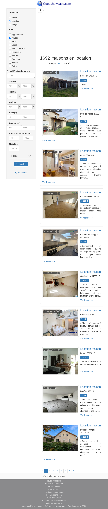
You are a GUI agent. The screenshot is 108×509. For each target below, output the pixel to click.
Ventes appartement (54, 484)
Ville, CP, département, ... (18, 71)
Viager (13, 24)
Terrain (13, 41)
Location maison (90, 71)
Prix (59, 63)
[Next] (77, 471)
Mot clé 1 (13, 144)
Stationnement (17, 48)
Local (13, 45)
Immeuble (15, 52)
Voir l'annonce (86, 88)
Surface (12, 81)
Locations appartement (54, 492)
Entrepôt (14, 55)
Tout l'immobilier (54, 481)
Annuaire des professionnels (54, 500)
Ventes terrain (54, 489)
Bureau (13, 62)
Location (14, 21)
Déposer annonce (54, 503)
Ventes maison (54, 486)
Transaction (14, 12)
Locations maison (54, 495)
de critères (21, 173)
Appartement (16, 34)
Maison (13, 38)
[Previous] (42, 471)
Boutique (14, 59)
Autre (13, 66)
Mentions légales (29, 506)
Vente (13, 17)
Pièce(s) (13, 113)
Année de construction (20, 133)
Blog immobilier (54, 498)
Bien (11, 29)
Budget (12, 102)
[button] (21, 156)
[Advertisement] (71, 34)
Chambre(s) (14, 123)
